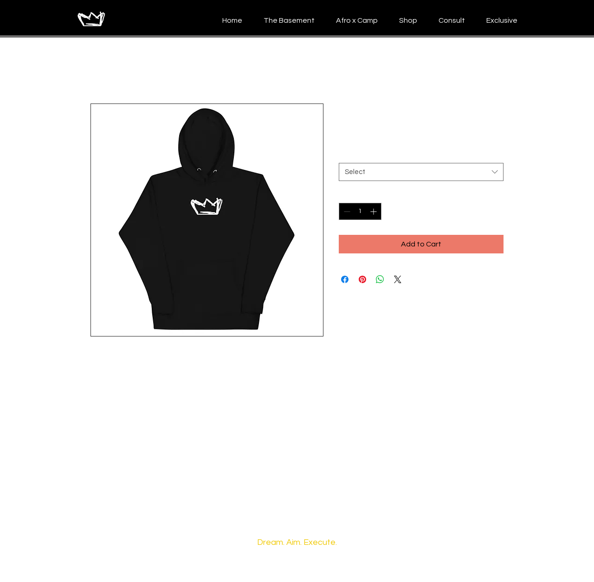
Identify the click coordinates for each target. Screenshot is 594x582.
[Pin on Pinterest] (362, 279)
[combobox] (421, 172)
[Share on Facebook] (344, 279)
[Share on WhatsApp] (380, 279)
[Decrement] (346, 211)
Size (345, 154)
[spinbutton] (360, 211)
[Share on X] (397, 279)
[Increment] (374, 211)
